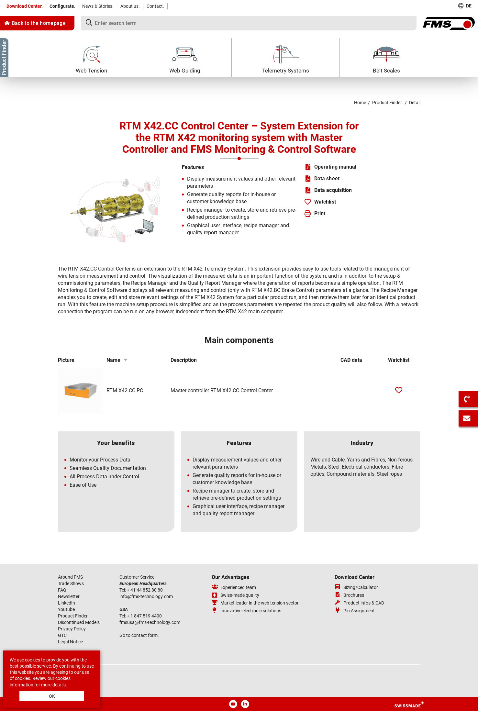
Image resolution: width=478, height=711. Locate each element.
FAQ (62, 590)
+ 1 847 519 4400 (145, 615)
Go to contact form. (139, 635)
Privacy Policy (72, 628)
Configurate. (62, 6)
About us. (130, 6)
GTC (62, 635)
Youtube (66, 609)
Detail (414, 102)
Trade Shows (71, 583)
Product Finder (73, 615)
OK (52, 696)
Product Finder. (387, 102)
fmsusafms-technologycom (149, 622)
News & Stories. (98, 6)
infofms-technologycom (146, 596)
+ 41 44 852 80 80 (145, 590)
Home (360, 102)
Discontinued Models (79, 622)
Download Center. (24, 6)
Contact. (155, 6)
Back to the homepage (35, 23)
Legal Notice (70, 641)
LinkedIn (66, 602)
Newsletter (69, 596)
